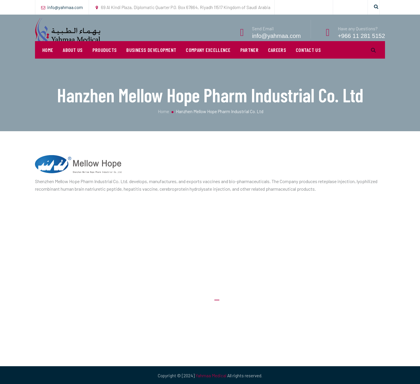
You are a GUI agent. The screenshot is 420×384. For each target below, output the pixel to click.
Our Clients (224, 334)
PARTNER (249, 58)
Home (47, 58)
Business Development (151, 58)
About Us (73, 58)
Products (223, 345)
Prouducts (104, 58)
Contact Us (308, 58)
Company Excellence (208, 58)
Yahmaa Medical (210, 375)
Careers (277, 58)
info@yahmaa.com (65, 7)
